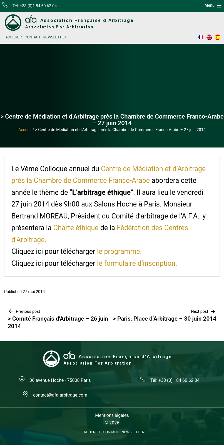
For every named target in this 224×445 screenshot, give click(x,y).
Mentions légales (112, 415)
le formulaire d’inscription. (137, 263)
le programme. (119, 251)
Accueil (24, 129)
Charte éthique (76, 228)
